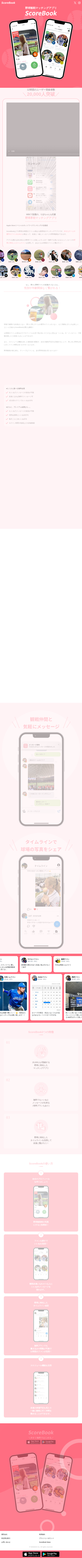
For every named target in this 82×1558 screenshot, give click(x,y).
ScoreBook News (45, 1542)
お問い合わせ (5, 1542)
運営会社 (4, 1534)
